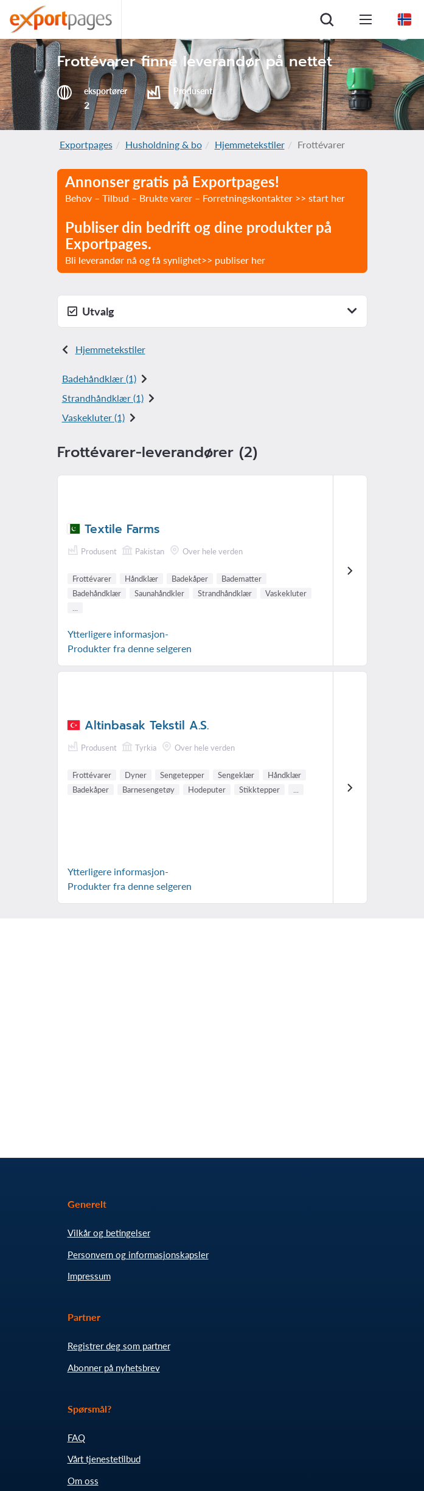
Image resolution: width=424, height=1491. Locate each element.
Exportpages (86, 144)
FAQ (76, 1437)
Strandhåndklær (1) (103, 398)
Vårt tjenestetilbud (104, 1458)
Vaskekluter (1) (93, 417)
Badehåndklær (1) (99, 378)
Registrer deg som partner (119, 1345)
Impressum (89, 1275)
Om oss (83, 1480)
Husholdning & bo (163, 144)
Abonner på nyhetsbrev (114, 1367)
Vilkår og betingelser (109, 1232)
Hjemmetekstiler (250, 144)
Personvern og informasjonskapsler (138, 1254)
